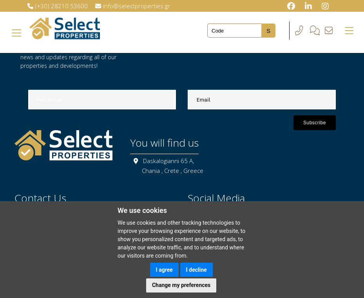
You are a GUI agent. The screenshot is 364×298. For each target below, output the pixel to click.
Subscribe (314, 122)
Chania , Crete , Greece (172, 170)
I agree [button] (164, 270)
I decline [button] (196, 270)
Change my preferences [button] (181, 285)
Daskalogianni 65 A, (168, 161)
